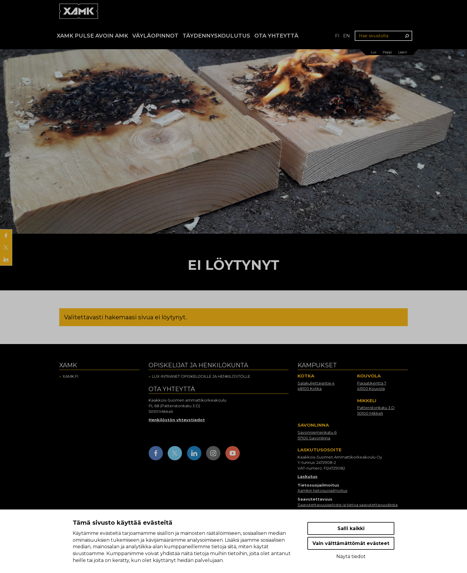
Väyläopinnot (155, 35)
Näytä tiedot (351, 556)
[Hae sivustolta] (383, 36)
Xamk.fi (70, 376)
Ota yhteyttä (276, 35)
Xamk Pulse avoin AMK (92, 35)
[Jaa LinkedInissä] (6, 259)
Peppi (387, 52)
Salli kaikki (351, 528)
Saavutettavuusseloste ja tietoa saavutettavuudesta (348, 504)
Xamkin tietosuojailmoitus (322, 490)
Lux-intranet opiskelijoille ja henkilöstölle (201, 376)
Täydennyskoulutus (216, 35)
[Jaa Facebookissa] (6, 235)
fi (337, 35)
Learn (402, 52)
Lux (373, 52)
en (346, 35)
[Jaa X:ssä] (6, 247)
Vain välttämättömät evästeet (350, 543)
